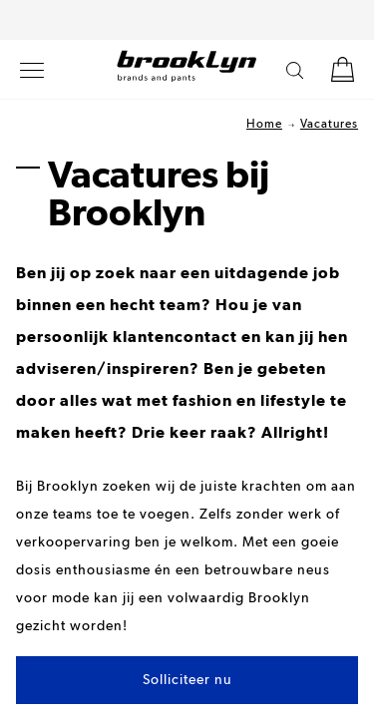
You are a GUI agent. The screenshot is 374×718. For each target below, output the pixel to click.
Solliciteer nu (187, 680)
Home (264, 125)
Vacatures (329, 125)
